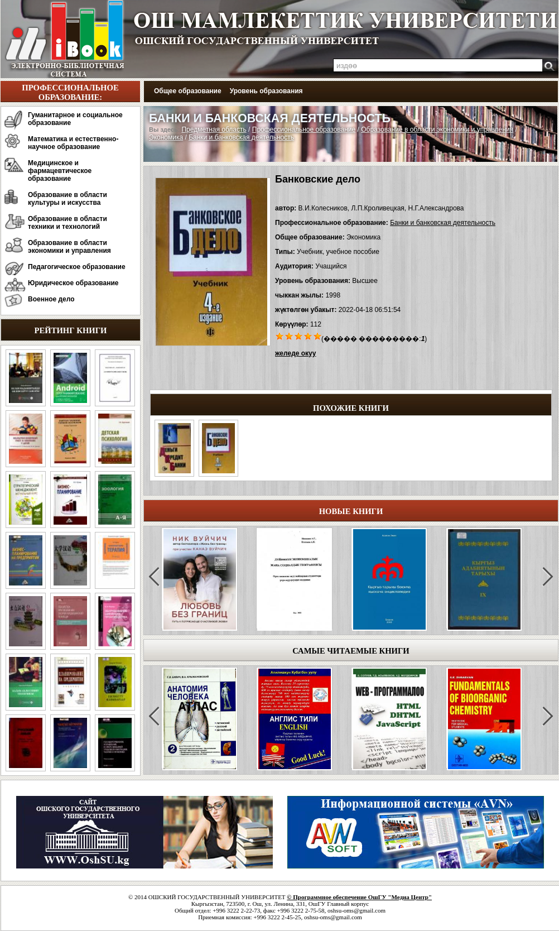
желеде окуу (295, 353)
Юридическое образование (73, 283)
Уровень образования (266, 91)
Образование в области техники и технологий (67, 223)
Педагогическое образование (77, 267)
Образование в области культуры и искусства (67, 199)
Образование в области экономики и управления (69, 247)
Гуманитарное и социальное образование (75, 119)
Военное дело (51, 299)
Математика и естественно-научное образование (73, 143)
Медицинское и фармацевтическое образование (59, 171)
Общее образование (187, 91)
